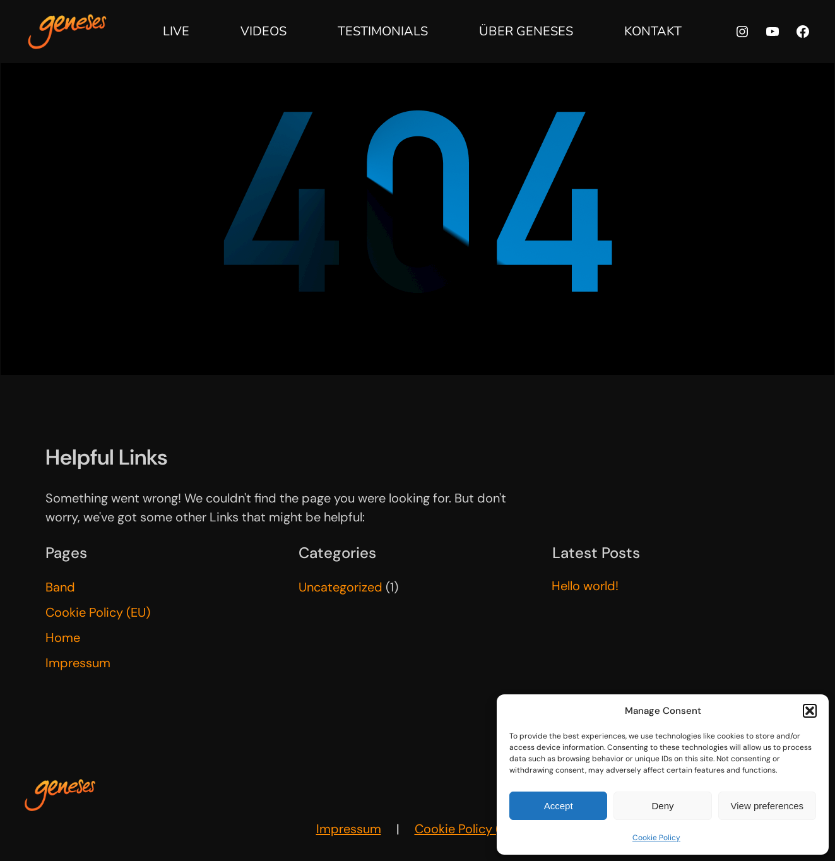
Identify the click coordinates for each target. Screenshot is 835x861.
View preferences (767, 805)
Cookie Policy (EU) (97, 612)
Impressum (77, 663)
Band (60, 587)
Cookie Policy (656, 838)
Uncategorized (340, 587)
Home (62, 637)
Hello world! (585, 585)
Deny (662, 805)
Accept (558, 805)
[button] (809, 710)
